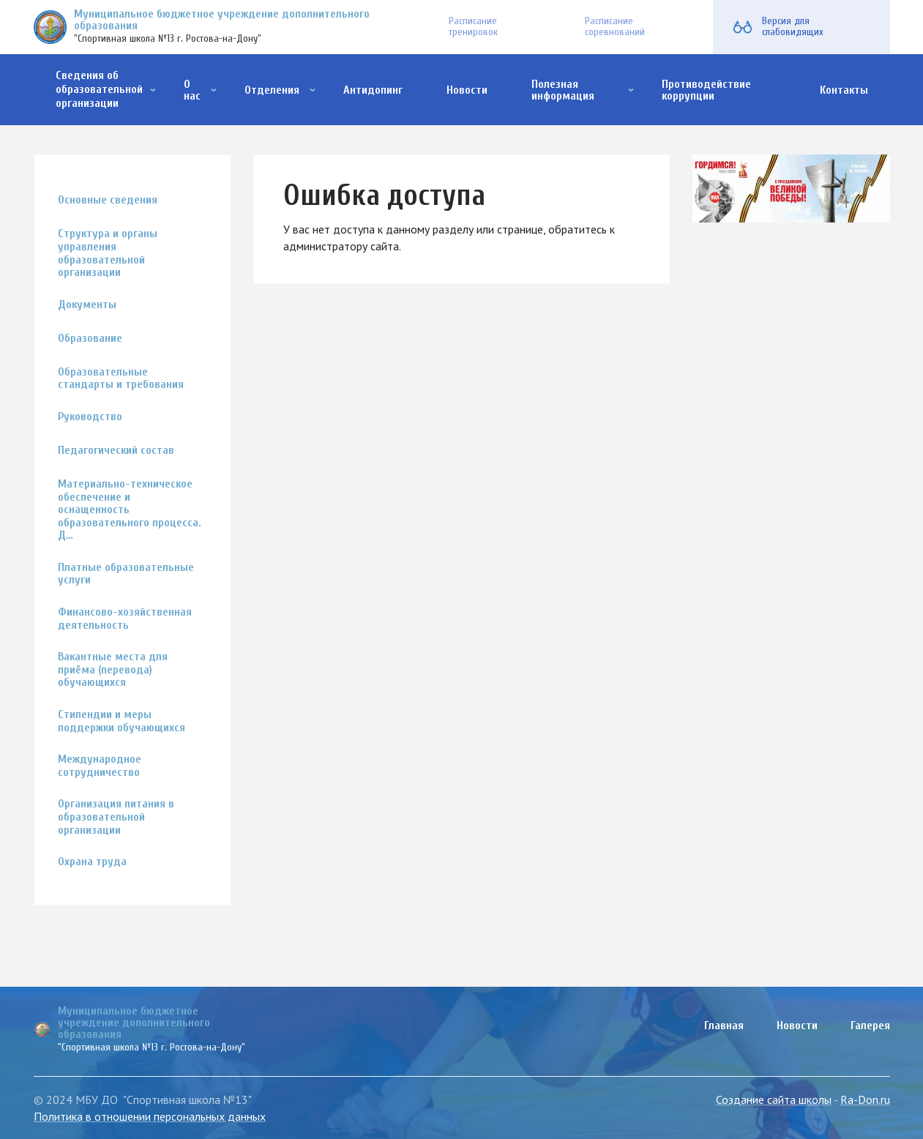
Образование (90, 338)
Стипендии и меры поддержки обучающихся (121, 721)
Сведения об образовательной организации (99, 89)
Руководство (90, 417)
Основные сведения (107, 200)
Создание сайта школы (774, 1099)
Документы (87, 305)
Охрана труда (92, 862)
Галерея (870, 1025)
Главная (724, 1025)
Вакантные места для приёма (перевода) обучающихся (113, 670)
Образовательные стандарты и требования (121, 379)
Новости (466, 90)
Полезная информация (562, 90)
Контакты (844, 90)
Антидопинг (373, 90)
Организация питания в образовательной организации (116, 817)
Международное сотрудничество (99, 766)
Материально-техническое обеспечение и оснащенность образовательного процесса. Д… (129, 510)
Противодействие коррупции (706, 90)
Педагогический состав (116, 450)
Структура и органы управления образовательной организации (107, 253)
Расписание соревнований (615, 26)
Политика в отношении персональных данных (150, 1116)
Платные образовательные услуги (126, 574)
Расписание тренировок (473, 26)
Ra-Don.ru (865, 1099)
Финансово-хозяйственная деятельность (125, 619)
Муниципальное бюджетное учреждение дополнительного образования (222, 19)
